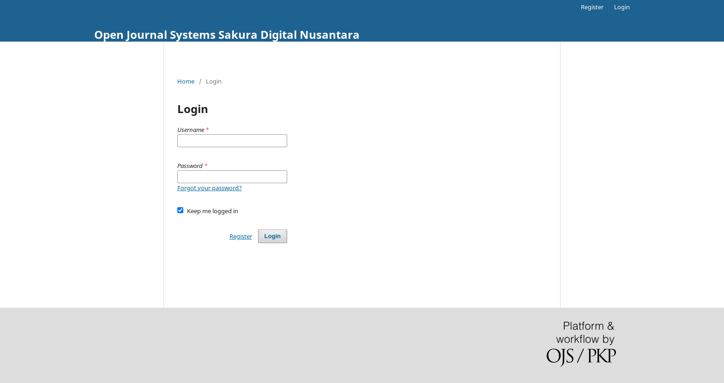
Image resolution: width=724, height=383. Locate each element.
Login (622, 7)
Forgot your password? (209, 188)
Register (592, 7)
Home (185, 81)
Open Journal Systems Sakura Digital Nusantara (227, 34)
